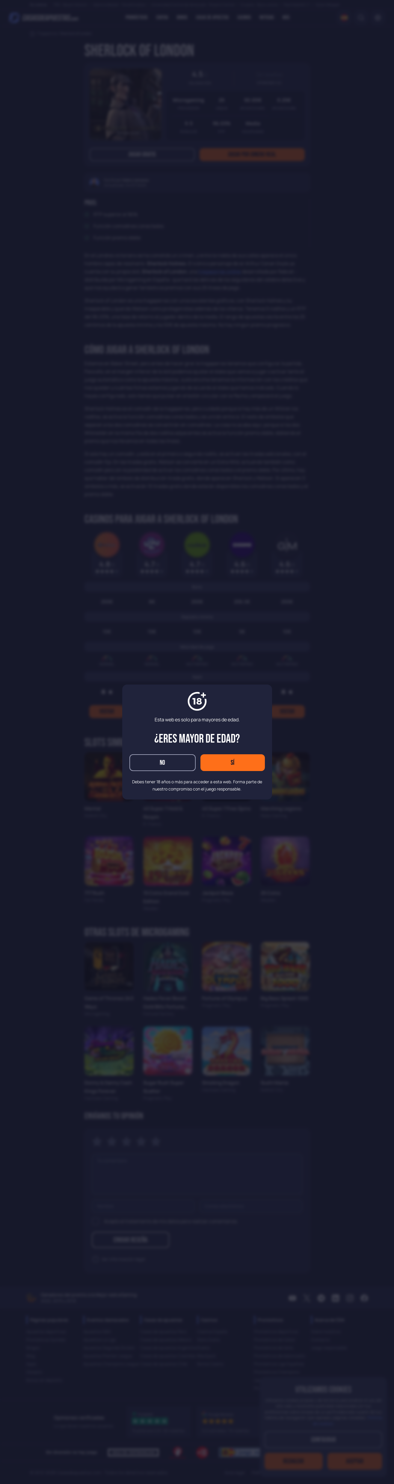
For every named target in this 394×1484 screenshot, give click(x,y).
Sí (232, 763)
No (162, 763)
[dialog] (197, 742)
